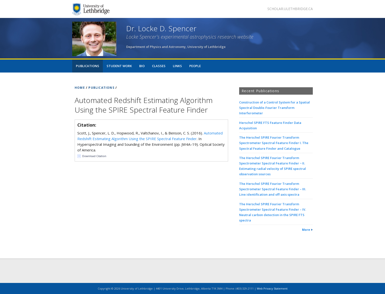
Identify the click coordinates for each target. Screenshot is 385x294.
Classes (158, 66)
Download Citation (94, 156)
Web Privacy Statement (272, 288)
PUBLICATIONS (101, 88)
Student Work (119, 66)
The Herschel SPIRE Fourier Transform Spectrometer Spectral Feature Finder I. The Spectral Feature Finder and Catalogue (273, 142)
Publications (87, 66)
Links (177, 66)
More (306, 230)
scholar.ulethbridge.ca (290, 8)
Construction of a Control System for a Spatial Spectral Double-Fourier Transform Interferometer (274, 107)
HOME (80, 88)
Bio (142, 66)
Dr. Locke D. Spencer (161, 28)
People (195, 66)
